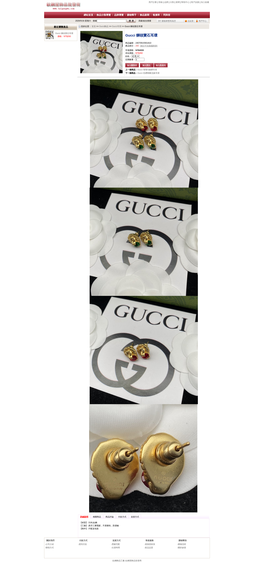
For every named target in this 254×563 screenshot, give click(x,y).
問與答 (166, 15)
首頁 (94, 26)
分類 (172, 2)
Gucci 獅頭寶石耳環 (64, 33)
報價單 (156, 15)
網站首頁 (88, 15)
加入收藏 (205, 2)
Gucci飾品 (104, 26)
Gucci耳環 (116, 26)
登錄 (160, 2)
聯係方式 (50, 547)
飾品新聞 (144, 15)
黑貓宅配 (116, 544)
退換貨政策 (150, 544)
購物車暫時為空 (169, 21)
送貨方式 (116, 540)
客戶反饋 (195, 2)
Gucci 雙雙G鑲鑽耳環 (147, 70)
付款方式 (83, 540)
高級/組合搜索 (144, 21)
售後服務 (149, 540)
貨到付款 (83, 544)
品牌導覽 (119, 15)
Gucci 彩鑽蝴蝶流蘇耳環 (148, 73)
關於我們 (50, 540)
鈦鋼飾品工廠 (118, 560)
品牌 (166, 2)
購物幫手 (131, 15)
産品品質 (149, 547)
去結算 (191, 21)
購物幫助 (183, 540)
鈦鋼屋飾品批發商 (133, 560)
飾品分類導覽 (104, 15)
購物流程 (182, 544)
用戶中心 (203, 21)
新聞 (178, 2)
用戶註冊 (153, 2)
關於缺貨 (182, 547)
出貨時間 (116, 547)
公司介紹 (50, 544)
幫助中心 (185, 2)
